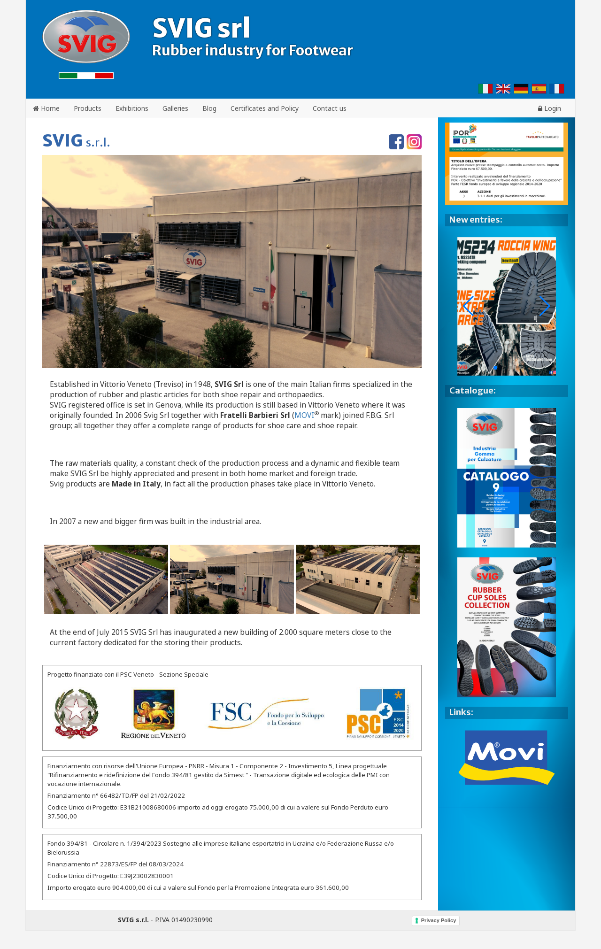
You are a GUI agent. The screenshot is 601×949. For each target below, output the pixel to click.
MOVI (304, 415)
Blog (209, 108)
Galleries (175, 108)
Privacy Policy (438, 920)
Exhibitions (132, 108)
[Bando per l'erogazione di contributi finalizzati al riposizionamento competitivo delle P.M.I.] (231, 714)
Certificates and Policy (265, 108)
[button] (545, 306)
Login (549, 108)
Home (46, 108)
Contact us (330, 108)
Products (87, 108)
